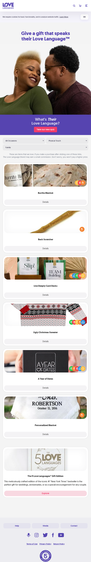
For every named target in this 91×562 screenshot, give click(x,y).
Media (45, 526)
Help (17, 526)
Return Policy (59, 544)
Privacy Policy (45, 544)
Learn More (63, 17)
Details (46, 202)
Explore (45, 493)
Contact (74, 526)
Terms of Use (31, 544)
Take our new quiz (45, 129)
